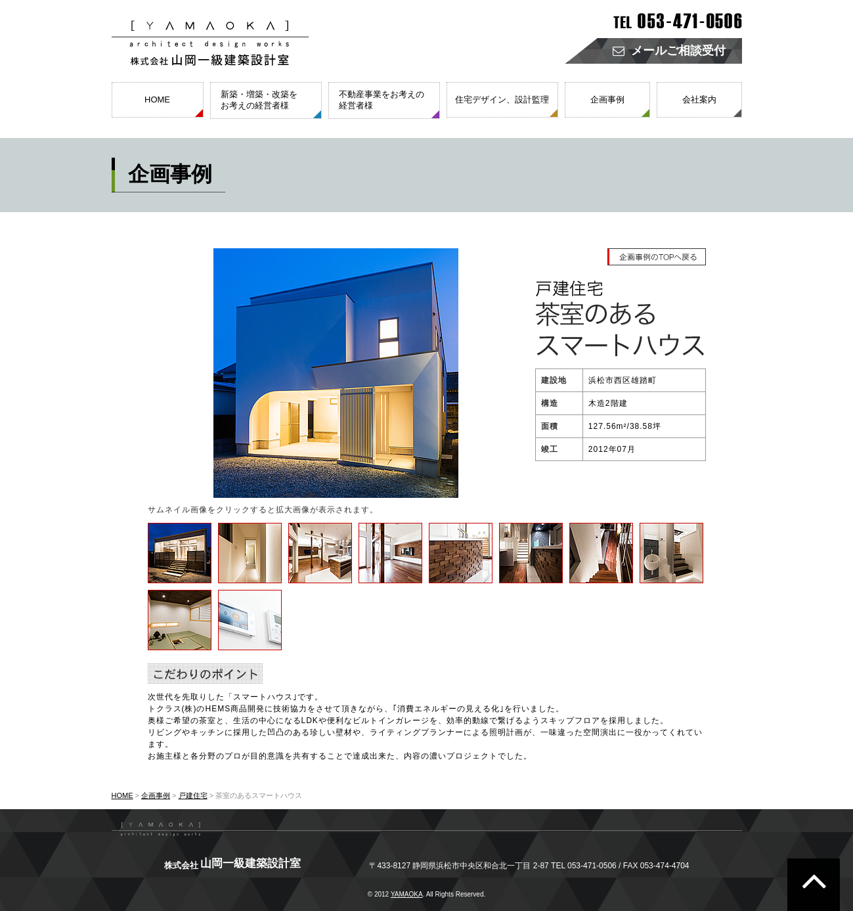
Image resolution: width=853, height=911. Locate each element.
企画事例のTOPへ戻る (657, 256)
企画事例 (607, 99)
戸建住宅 (193, 795)
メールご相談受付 (669, 51)
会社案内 (699, 99)
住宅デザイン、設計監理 (502, 99)
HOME (157, 99)
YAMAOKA (407, 894)
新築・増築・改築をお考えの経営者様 (259, 99)
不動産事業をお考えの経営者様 (381, 99)
